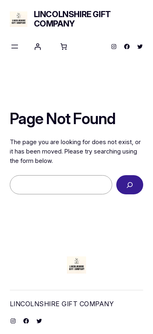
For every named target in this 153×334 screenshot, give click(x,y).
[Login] (37, 46)
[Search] (129, 184)
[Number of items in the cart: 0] (63, 46)
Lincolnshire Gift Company (72, 19)
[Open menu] (15, 46)
